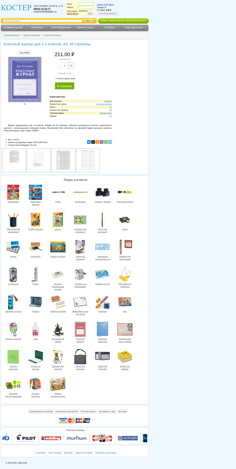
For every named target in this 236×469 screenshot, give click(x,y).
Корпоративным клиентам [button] (41, 411)
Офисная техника (85, 28)
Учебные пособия (58, 302)
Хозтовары (109, 28)
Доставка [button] (122, 411)
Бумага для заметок (125, 357)
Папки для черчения (80, 247)
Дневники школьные (102, 330)
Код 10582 (24, 53)
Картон (58, 220)
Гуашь (125, 220)
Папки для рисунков (80, 357)
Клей (35, 330)
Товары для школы (133, 28)
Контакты (141, 20)
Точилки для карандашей (80, 275)
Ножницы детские (13, 330)
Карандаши (80, 192)
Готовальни (13, 275)
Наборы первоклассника (58, 384)
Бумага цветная (35, 220)
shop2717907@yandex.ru (45, 12)
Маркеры (102, 302)
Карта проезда (54, 452)
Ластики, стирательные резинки (58, 275)
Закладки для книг (13, 302)
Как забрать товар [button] (107, 411)
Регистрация (72, 11)
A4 (110, 116)
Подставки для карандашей (13, 220)
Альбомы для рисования (80, 220)
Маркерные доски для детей (80, 302)
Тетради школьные (13, 357)
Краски (13, 247)
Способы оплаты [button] (88, 411)
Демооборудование (61, 28)
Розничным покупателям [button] (67, 411)
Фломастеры (13, 192)
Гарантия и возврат (84, 452)
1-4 (110, 107)
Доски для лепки (58, 247)
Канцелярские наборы (58, 330)
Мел (125, 302)
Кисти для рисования (102, 220)
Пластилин (35, 247)
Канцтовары (37, 28)
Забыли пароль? (72, 14)
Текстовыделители (125, 192)
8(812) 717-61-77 (42, 9)
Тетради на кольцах (35, 357)
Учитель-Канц (105, 113)
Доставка (131, 20)
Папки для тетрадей (102, 357)
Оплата (104, 20)
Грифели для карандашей (125, 247)
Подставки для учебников (125, 275)
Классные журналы (80, 330)
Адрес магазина (117, 20)
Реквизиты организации (105, 452)
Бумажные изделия (13, 28)
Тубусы (35, 275)
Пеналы (35, 302)
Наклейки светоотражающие (13, 384)
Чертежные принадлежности (102, 247)
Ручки (58, 192)
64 (111, 110)
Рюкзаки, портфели (35, 384)
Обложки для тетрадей (58, 357)
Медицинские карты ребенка (125, 330)
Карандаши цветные (35, 192)
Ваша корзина (105, 4)
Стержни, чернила (102, 192)
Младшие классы (104, 104)
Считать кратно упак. (64, 78)
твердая (108, 101)
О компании (40, 452)
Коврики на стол (102, 275)
